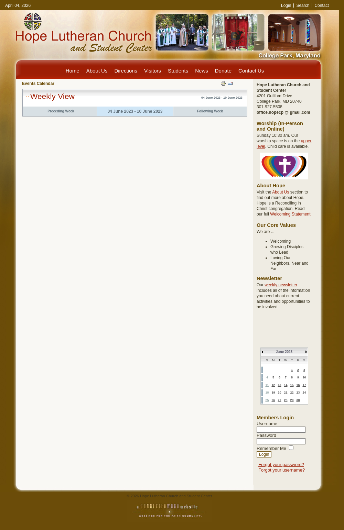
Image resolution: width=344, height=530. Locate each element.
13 (279, 385)
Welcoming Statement (290, 214)
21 (285, 392)
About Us (280, 192)
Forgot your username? (281, 470)
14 (285, 385)
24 (304, 392)
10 (304, 377)
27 (279, 400)
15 (291, 385)
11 (267, 385)
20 (279, 392)
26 (273, 400)
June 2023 (284, 352)
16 (298, 385)
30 (298, 400)
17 (304, 385)
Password (266, 435)
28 (285, 400)
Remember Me (271, 448)
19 (273, 392)
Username (267, 423)
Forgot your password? (281, 464)
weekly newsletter (281, 285)
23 (298, 392)
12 (273, 385)
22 (291, 392)
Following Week (210, 111)
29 (291, 400)
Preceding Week (60, 111)
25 (267, 400)
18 (267, 392)
